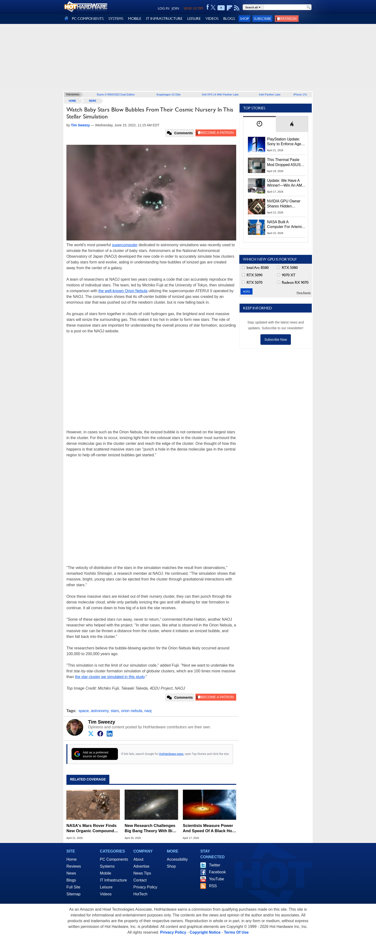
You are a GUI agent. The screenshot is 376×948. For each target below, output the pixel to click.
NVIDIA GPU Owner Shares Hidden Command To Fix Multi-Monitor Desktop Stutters (286, 204)
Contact (140, 880)
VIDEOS (212, 18)
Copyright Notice (205, 932)
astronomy (100, 711)
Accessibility (177, 859)
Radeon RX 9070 (292, 282)
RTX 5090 (252, 275)
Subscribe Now (275, 339)
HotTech (140, 894)
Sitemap (73, 894)
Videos (106, 894)
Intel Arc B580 (255, 267)
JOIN (175, 8)
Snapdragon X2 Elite (168, 94)
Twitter (214, 865)
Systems (107, 866)
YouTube (216, 879)
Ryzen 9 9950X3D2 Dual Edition (116, 94)
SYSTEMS (115, 18)
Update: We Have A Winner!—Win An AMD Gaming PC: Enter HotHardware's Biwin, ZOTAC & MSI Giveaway (286, 183)
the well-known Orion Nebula (122, 291)
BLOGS (229, 18)
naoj (148, 711)
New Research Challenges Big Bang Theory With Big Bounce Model (150, 828)
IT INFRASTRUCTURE (164, 18)
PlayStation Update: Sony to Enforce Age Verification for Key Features (284, 142)
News (92, 101)
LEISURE (194, 18)
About (138, 859)
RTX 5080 (287, 267)
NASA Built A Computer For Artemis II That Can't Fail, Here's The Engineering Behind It (285, 224)
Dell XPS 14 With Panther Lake (220, 94)
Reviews (73, 866)
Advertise (141, 866)
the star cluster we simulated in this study (110, 677)
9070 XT (286, 275)
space (83, 711)
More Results (304, 292)
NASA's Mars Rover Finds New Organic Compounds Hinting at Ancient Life (91, 828)
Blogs (71, 880)
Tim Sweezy (101, 722)
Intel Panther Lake (269, 94)
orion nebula (131, 711)
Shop (244, 19)
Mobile (105, 873)
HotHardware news (171, 754)
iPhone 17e (300, 94)
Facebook (217, 872)
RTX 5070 (252, 282)
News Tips (142, 873)
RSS (213, 886)
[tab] (259, 124)
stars (115, 711)
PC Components (114, 859)
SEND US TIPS (193, 8)
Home (71, 859)
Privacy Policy (145, 887)
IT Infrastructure (113, 880)
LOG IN (163, 8)
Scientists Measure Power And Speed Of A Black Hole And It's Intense (209, 828)
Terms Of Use (236, 932)
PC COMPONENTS (88, 18)
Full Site (73, 887)
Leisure (106, 887)
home (72, 101)
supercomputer (125, 245)
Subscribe (262, 19)
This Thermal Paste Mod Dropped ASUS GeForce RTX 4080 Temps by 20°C (284, 162)
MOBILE (134, 18)
